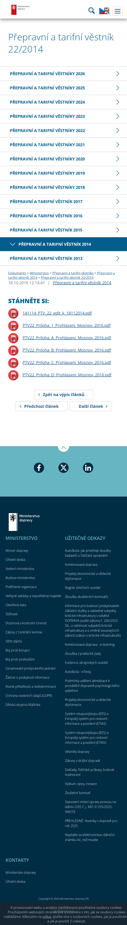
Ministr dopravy (17, 550)
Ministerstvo (39, 273)
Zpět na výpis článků (63, 394)
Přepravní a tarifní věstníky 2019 (47, 173)
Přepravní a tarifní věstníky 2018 (47, 187)
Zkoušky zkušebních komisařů (86, 596)
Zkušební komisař (78, 793)
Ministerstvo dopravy (20, 10)
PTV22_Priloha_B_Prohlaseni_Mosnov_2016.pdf (67, 350)
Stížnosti (12, 614)
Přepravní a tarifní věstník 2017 (46, 201)
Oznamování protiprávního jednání (31, 668)
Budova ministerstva (20, 577)
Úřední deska (15, 559)
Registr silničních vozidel (82, 587)
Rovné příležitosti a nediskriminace (31, 686)
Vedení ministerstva (20, 568)
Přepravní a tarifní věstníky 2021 (47, 144)
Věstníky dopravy (77, 751)
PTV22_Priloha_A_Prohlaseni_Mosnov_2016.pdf (67, 337)
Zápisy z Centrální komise (24, 632)
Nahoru (63, 449)
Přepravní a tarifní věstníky (73, 273)
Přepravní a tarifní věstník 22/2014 (67, 277)
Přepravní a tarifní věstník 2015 (46, 230)
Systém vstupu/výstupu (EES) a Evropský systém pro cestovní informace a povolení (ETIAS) (86, 718)
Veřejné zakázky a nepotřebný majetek (33, 596)
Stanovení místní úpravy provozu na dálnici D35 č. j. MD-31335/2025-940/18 (90, 807)
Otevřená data (16, 605)
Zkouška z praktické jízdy (83, 653)
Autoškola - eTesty (78, 671)
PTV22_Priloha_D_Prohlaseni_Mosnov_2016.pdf (67, 375)
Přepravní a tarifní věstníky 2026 (47, 73)
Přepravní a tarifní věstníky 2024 (47, 102)
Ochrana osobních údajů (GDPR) (29, 695)
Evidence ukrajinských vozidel (86, 662)
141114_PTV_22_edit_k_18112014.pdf (57, 313)
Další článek (91, 406)
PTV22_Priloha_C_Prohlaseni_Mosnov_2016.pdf (67, 362)
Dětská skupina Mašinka (23, 704)
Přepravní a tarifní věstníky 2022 (47, 130)
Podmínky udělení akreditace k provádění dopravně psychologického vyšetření (92, 685)
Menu (117, 11)
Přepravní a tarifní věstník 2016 (46, 216)
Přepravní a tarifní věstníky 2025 (47, 88)
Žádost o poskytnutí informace (27, 677)
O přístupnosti (63, 910)
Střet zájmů (14, 641)
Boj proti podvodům (20, 659)
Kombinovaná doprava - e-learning (90, 644)
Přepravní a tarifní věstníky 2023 (47, 116)
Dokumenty (17, 273)
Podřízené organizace (21, 587)
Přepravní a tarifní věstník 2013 (46, 258)
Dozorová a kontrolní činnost (26, 623)
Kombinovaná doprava (81, 564)
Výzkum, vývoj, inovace (81, 783)
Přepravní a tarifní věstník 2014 (54, 244)
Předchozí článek (41, 406)
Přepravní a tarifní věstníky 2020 (47, 159)
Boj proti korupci (18, 650)
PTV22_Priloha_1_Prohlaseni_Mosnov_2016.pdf (67, 325)
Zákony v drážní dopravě (82, 760)
